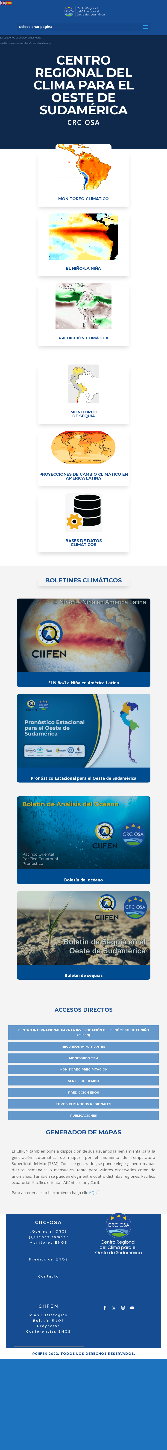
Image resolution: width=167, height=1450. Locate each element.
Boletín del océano (83, 880)
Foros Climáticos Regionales (83, 1104)
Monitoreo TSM (83, 1058)
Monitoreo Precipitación (84, 1069)
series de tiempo (83, 1081)
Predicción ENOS (83, 1092)
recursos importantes (83, 1046)
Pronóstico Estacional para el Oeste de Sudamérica (83, 778)
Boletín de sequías (83, 975)
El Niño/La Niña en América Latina (83, 682)
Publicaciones (83, 1115)
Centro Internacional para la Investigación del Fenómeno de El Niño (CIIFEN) (83, 1032)
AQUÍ (94, 1192)
